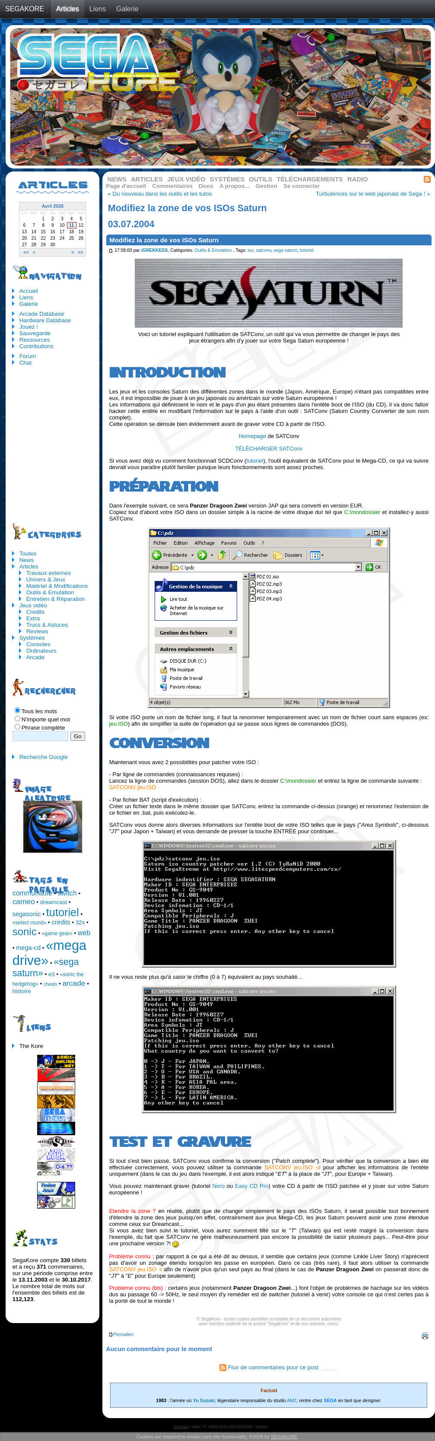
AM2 (291, 1400)
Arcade (35, 657)
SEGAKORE (24, 9)
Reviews (37, 631)
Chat (25, 362)
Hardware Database (45, 320)
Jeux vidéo (186, 179)
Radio (357, 179)
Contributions (36, 346)
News (117, 179)
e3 (51, 974)
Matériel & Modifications (57, 586)
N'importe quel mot (46, 719)
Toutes (28, 553)
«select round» (30, 923)
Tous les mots (39, 711)
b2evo (261, 1426)
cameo (24, 901)
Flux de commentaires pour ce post (269, 1367)
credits (61, 922)
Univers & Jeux (45, 579)
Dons (206, 186)
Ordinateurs (41, 650)
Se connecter (301, 186)
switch (66, 893)
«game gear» (57, 933)
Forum (27, 356)
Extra (33, 618)
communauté (33, 893)
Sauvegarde (35, 333)
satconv (263, 250)
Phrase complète (43, 727)
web (84, 932)
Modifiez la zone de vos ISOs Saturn (164, 240)
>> (80, 252)
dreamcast (53, 902)
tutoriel (306, 250)
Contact (181, 1426)
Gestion (266, 186)
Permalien (120, 1334)
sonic (25, 931)
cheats (50, 984)
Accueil (28, 291)
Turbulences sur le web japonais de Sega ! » (373, 193)
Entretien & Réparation (55, 599)
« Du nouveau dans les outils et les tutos (160, 193)
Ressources (34, 339)
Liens (97, 9)
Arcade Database (41, 314)
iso (250, 250)
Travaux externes (48, 573)
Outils (260, 179)
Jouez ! (28, 327)
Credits (35, 612)
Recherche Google (43, 757)
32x (80, 922)
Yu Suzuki (204, 1400)
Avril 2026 (52, 206)
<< (26, 252)
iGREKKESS (154, 250)
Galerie (127, 9)
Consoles (38, 644)
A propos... (234, 186)
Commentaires (172, 186)
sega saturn (286, 250)
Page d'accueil (126, 186)
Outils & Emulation (213, 250)
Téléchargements (309, 179)
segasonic (27, 914)
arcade (73, 983)
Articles (67, 9)
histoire (22, 991)
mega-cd (28, 947)
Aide (195, 1426)
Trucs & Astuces (47, 625)
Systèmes (227, 179)
